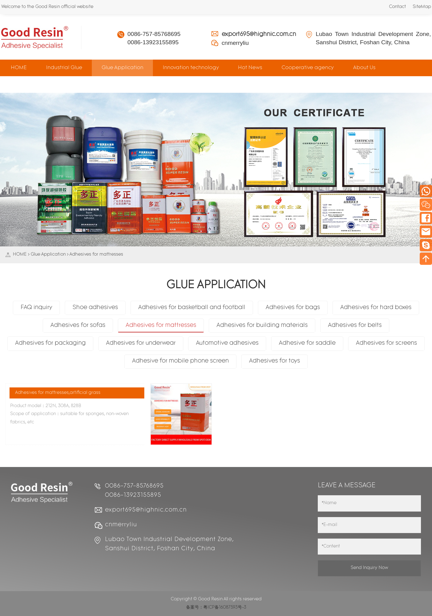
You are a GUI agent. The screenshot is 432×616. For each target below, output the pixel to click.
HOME (19, 67)
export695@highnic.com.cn (259, 34)
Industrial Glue (64, 67)
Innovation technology (191, 67)
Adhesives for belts (355, 325)
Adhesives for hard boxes (375, 308)
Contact (397, 7)
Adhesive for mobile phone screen (180, 361)
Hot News (250, 67)
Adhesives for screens (386, 343)
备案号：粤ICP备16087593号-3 (216, 607)
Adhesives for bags (293, 308)
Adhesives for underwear (141, 343)
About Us (364, 67)
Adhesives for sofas (77, 325)
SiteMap (422, 7)
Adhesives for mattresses (96, 254)
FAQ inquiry (36, 308)
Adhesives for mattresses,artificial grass (57, 392)
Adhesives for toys (274, 361)
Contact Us (24, 84)
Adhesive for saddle (307, 343)
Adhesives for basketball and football (191, 308)
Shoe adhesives (95, 308)
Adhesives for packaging (50, 343)
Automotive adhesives (227, 343)
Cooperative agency (308, 67)
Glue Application (122, 67)
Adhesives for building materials (262, 325)
